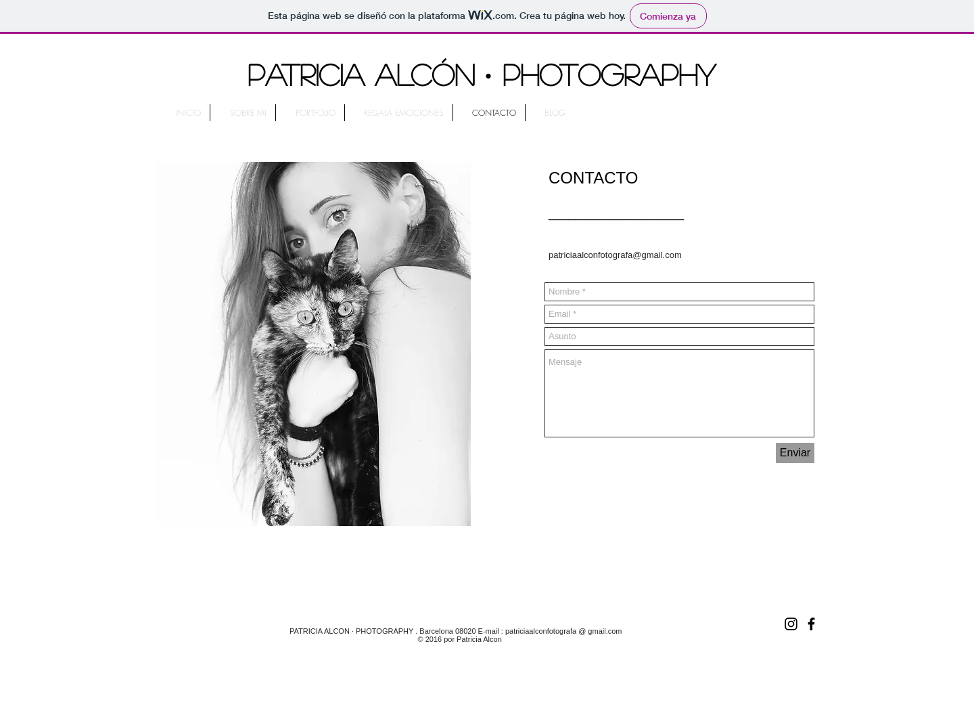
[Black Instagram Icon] (791, 623)
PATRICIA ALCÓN (361, 74)
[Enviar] (795, 453)
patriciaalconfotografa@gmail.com (615, 255)
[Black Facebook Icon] (811, 623)
